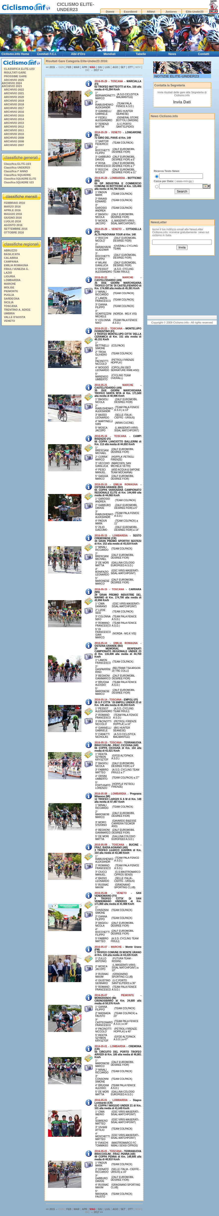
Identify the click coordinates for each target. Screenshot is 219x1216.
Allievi (151, 11)
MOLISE (9, 287)
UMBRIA (9, 313)
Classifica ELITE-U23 (17, 163)
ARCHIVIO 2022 (14, 89)
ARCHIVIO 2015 (14, 115)
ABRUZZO (10, 250)
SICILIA (9, 302)
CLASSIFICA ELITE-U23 (19, 68)
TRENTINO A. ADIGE (17, 309)
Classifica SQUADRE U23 (19, 182)
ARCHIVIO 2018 (14, 104)
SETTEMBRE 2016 (15, 228)
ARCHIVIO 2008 (14, 141)
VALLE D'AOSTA (14, 317)
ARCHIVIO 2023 (12, 86)
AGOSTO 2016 (13, 225)
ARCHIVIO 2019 (14, 100)
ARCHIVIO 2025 (14, 79)
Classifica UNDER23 (17, 167)
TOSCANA (10, 305)
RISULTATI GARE (15, 72)
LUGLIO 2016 (12, 221)
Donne (110, 11)
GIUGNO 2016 (13, 217)
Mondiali (109, 54)
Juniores (171, 11)
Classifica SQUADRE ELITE (20, 178)
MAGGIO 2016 (13, 213)
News (172, 54)
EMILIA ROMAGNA (16, 265)
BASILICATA (12, 254)
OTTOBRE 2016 (14, 232)
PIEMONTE (11, 291)
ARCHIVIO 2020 (14, 96)
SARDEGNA (12, 298)
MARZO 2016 (12, 206)
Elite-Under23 (194, 11)
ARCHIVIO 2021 (14, 93)
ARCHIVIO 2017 (14, 108)
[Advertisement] (21, 403)
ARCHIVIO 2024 (12, 83)
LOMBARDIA (12, 280)
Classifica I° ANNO (16, 171)
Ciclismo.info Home (15, 54)
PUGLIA (9, 294)
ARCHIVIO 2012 (14, 126)
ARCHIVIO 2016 (14, 111)
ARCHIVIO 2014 (14, 119)
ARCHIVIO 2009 (14, 137)
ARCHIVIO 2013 (14, 122)
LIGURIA (9, 276)
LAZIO (8, 272)
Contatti (203, 54)
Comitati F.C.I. (46, 54)
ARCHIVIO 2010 (14, 134)
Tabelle (141, 54)
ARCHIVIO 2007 (14, 145)
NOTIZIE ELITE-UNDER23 (176, 76)
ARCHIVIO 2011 (14, 130)
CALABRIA (11, 257)
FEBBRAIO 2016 (14, 202)
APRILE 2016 (12, 210)
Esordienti (130, 11)
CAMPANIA (11, 261)
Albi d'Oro (78, 54)
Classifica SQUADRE (17, 174)
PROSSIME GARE (15, 76)
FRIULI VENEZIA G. (16, 268)
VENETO (9, 320)
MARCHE (10, 283)
